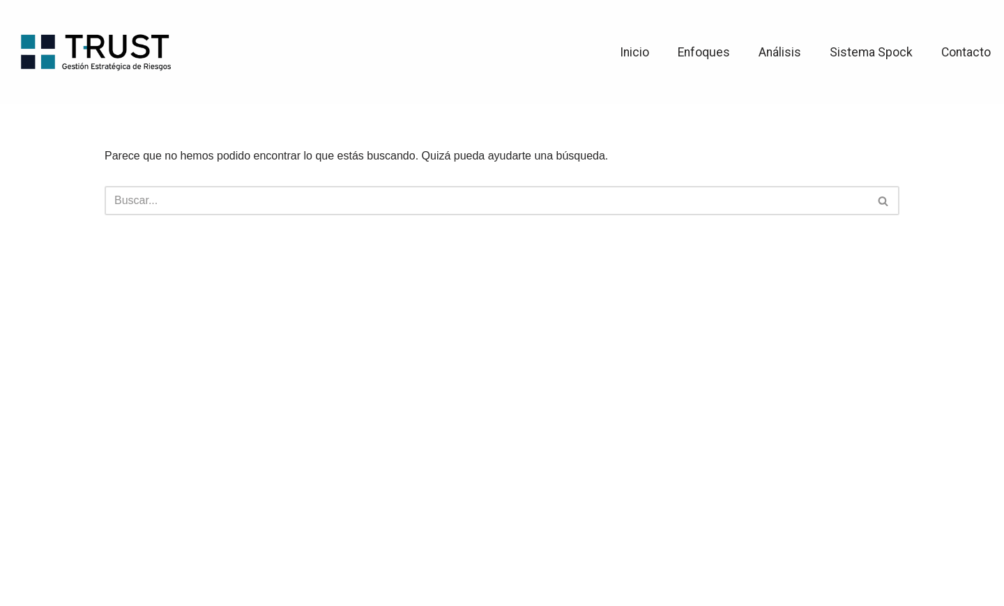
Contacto (966, 52)
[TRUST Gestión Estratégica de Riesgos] (95, 52)
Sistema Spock (871, 52)
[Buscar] (486, 200)
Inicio (634, 52)
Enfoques (704, 52)
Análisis (780, 52)
